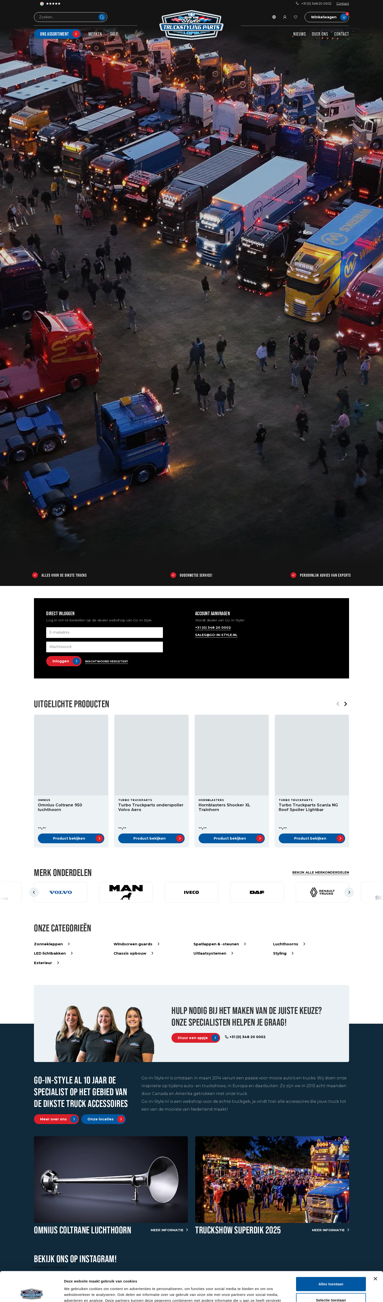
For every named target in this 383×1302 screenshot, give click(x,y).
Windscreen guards (136, 944)
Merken (95, 34)
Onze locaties (106, 1119)
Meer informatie (169, 1230)
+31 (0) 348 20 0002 (313, 3)
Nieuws (299, 34)
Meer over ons (59, 1119)
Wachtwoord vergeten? (106, 661)
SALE (114, 33)
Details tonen (264, 1292)
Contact (342, 3)
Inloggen (66, 661)
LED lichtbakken (53, 953)
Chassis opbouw (133, 953)
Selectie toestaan (331, 1270)
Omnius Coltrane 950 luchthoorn (60, 807)
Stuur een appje (198, 1038)
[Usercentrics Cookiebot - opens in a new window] (31, 1292)
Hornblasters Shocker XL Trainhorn (224, 807)
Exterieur (46, 962)
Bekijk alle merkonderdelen (320, 872)
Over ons (320, 34)
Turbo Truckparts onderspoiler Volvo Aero (150, 807)
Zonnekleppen (52, 944)
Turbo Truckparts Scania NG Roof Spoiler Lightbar (308, 807)
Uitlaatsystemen (213, 953)
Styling (283, 953)
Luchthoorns (289, 944)
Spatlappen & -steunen (219, 944)
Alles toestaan (331, 1254)
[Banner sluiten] (375, 1248)
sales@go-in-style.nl (216, 635)
